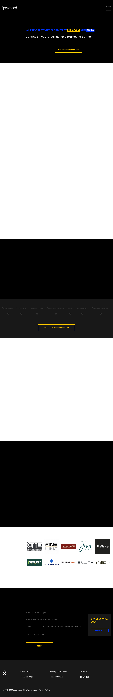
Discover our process (68, 49)
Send (39, 646)
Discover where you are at (56, 327)
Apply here (100, 630)
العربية (108, 6)
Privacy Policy (44, 690)
